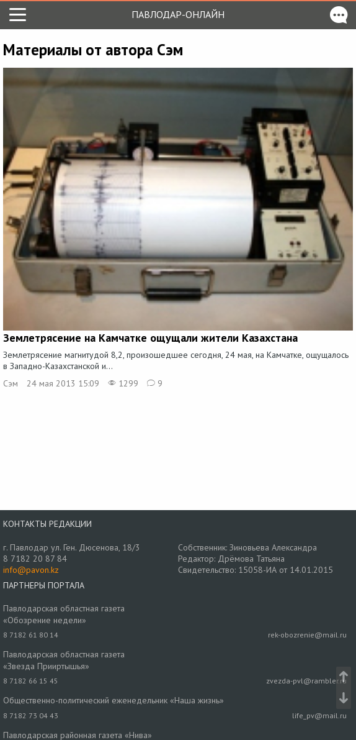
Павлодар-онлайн (178, 14)
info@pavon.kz (31, 569)
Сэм (10, 383)
